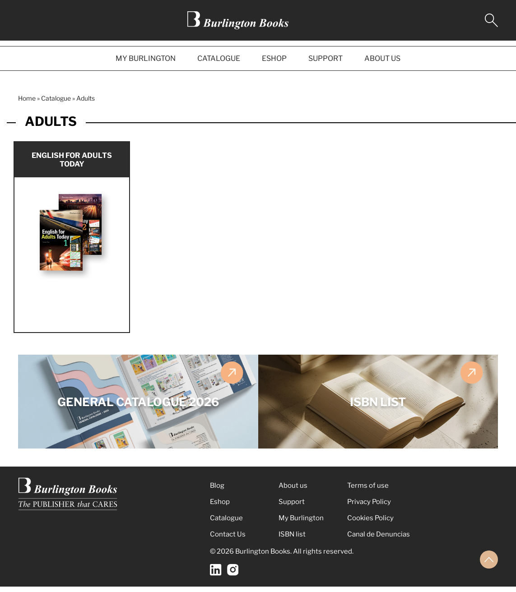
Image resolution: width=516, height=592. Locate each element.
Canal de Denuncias (378, 540)
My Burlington (301, 523)
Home (27, 98)
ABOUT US (382, 58)
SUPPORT (325, 58)
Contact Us (228, 540)
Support (292, 507)
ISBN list (292, 540)
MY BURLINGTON (146, 58)
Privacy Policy (369, 507)
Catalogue (56, 98)
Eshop (220, 507)
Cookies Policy (370, 523)
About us (293, 491)
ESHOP (274, 58)
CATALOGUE (218, 58)
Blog (217, 491)
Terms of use (368, 491)
